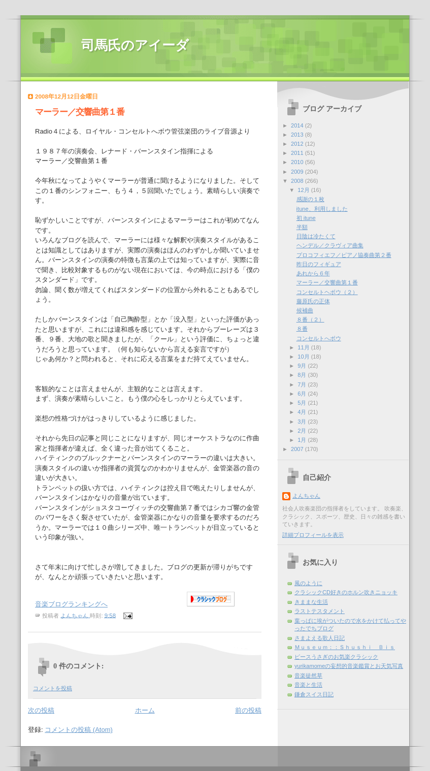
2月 (302, 431)
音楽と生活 (308, 685)
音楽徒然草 (308, 675)
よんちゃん (306, 496)
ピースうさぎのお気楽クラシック (336, 657)
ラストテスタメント (319, 611)
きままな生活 (311, 602)
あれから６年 (313, 273)
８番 (302, 329)
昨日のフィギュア (318, 264)
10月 (304, 357)
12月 (304, 190)
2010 (298, 162)
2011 (298, 153)
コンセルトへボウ (318, 338)
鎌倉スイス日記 (314, 694)
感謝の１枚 (310, 199)
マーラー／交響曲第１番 (327, 282)
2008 (298, 181)
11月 (304, 347)
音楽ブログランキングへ (71, 604)
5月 (302, 403)
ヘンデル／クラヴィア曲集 (329, 245)
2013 (298, 135)
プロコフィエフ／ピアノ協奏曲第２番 (343, 255)
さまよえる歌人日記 (319, 638)
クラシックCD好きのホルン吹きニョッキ (346, 592)
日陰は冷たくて (316, 236)
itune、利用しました (322, 209)
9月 (302, 366)
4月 (302, 412)
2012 (298, 144)
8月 (302, 375)
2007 (298, 449)
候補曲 (304, 310)
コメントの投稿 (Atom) (79, 729)
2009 (298, 172)
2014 (298, 125)
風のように (308, 583)
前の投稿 (248, 710)
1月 (302, 440)
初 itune (306, 218)
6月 (302, 394)
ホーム (145, 710)
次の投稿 (41, 710)
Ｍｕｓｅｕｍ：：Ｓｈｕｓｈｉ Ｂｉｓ (344, 647)
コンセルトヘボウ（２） (327, 292)
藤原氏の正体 (313, 301)
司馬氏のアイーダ (135, 45)
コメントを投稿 (52, 688)
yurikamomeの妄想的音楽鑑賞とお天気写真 (348, 666)
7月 (302, 384)
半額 (302, 227)
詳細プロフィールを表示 (313, 535)
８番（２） (310, 319)
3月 (302, 422)
